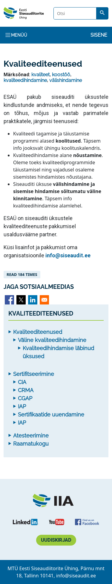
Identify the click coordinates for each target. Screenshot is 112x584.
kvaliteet (40, 74)
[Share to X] (21, 299)
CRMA (25, 390)
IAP (22, 406)
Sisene (98, 35)
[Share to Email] (44, 299)
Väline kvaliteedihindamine (52, 340)
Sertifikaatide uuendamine (51, 414)
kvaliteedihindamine (25, 80)
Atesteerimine (31, 435)
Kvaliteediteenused (37, 332)
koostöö (61, 74)
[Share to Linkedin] (32, 299)
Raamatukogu (31, 443)
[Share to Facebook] (9, 299)
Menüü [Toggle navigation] (16, 35)
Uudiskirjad (56, 540)
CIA (22, 382)
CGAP (25, 398)
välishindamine (65, 80)
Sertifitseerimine (33, 374)
